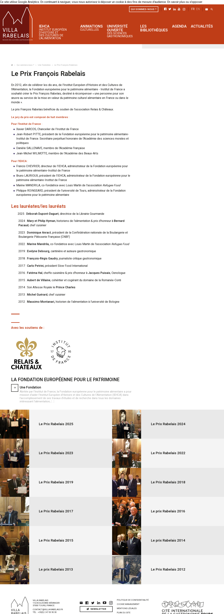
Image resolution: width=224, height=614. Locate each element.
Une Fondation (44, 64)
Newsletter (96, 598)
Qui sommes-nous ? (26, 64)
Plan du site (123, 602)
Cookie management (128, 594)
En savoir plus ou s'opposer (176, 2)
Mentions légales (127, 598)
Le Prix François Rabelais (65, 64)
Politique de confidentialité (133, 589)
